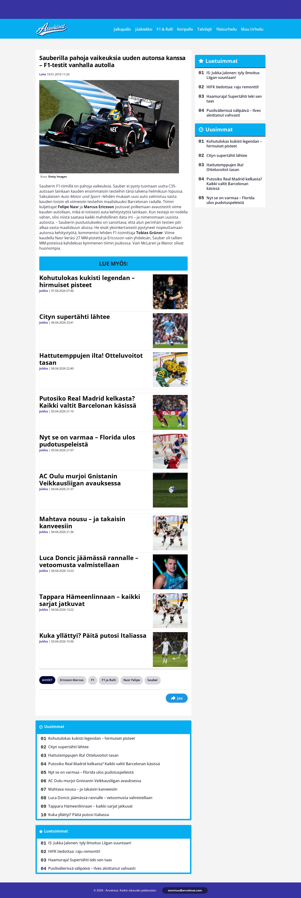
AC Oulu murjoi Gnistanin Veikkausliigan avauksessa (80, 479)
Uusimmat (54, 726)
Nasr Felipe (131, 680)
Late (42, 74)
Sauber (152, 680)
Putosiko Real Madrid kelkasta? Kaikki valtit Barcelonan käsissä (87, 402)
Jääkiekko (143, 29)
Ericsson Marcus (71, 680)
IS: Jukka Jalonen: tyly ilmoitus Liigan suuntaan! (89, 842)
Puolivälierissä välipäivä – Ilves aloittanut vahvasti (91, 868)
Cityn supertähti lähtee (74, 316)
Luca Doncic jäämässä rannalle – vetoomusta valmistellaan (88, 561)
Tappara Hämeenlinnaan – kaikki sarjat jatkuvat (89, 600)
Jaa (176, 698)
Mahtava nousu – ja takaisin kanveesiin (82, 522)
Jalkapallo (122, 29)
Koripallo (185, 29)
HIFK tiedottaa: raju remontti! (74, 851)
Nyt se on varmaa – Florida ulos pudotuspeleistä (87, 440)
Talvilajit (204, 29)
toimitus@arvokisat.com (185, 890)
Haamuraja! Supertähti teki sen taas (80, 859)
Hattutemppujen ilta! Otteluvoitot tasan (91, 359)
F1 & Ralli (165, 29)
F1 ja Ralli (109, 680)
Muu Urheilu (252, 29)
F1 (92, 680)
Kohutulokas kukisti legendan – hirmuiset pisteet (87, 281)
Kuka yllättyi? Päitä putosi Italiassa (93, 635)
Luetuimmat (56, 831)
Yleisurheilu (226, 29)
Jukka (43, 290)
